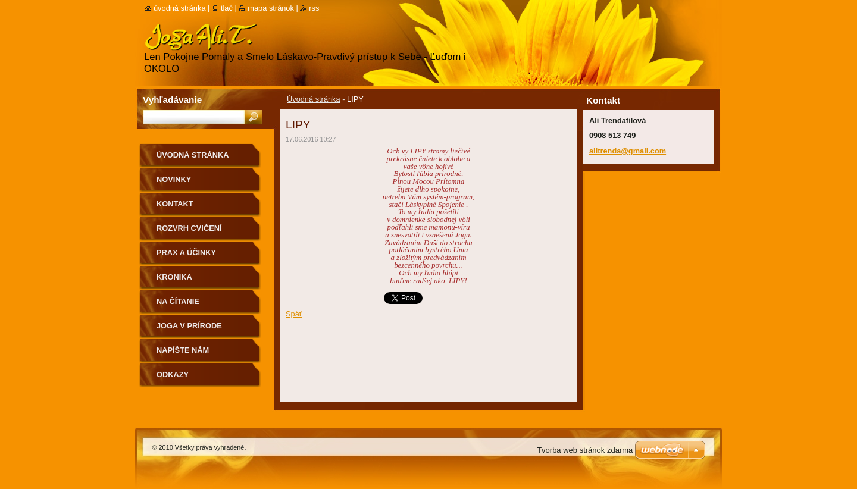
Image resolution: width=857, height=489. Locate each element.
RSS (314, 8)
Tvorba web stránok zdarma (585, 450)
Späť (294, 313)
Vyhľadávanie (172, 100)
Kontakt (175, 203)
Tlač (227, 8)
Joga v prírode (189, 325)
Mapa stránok (271, 8)
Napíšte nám (183, 350)
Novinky (174, 179)
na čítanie (178, 301)
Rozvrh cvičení (189, 228)
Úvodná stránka (313, 99)
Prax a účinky (186, 252)
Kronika (174, 276)
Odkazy (173, 374)
